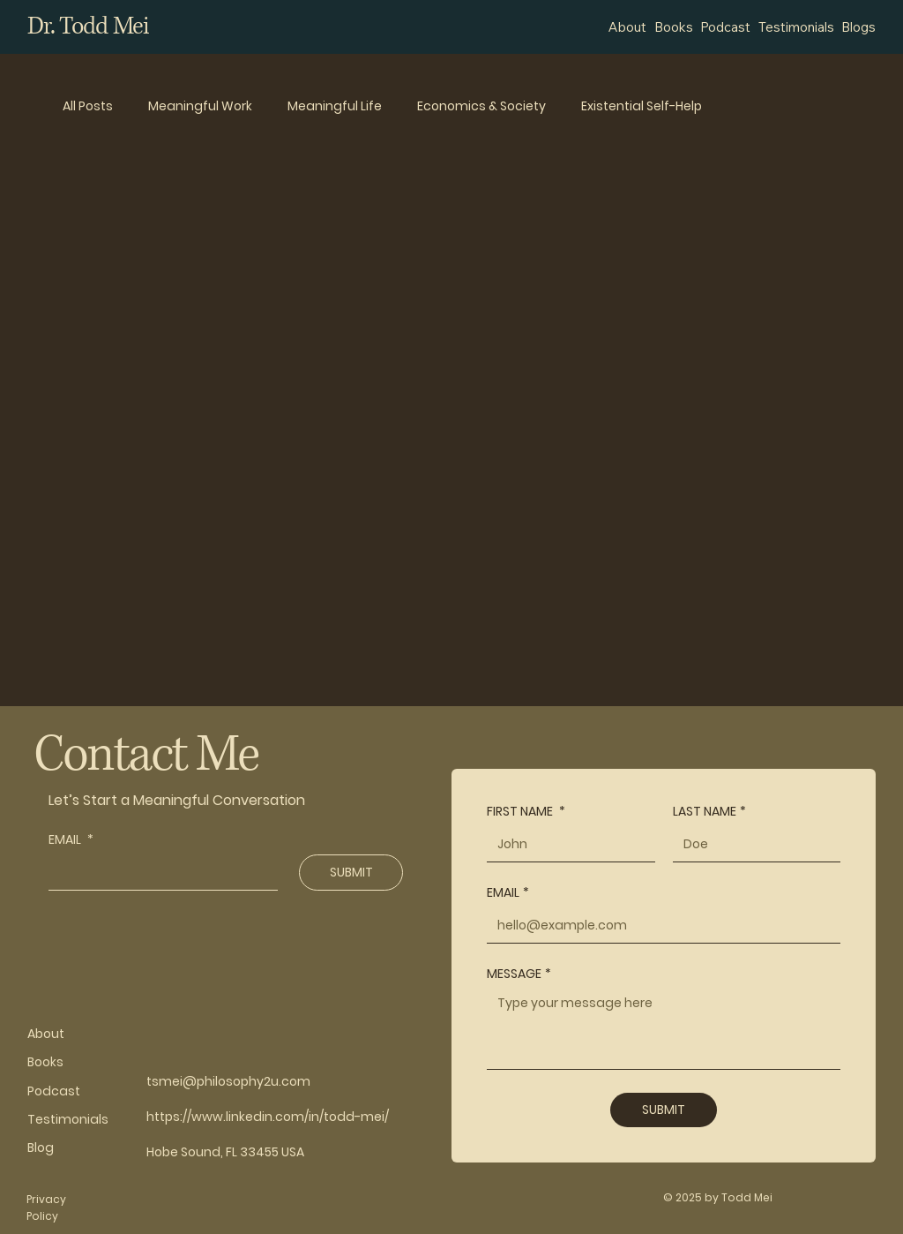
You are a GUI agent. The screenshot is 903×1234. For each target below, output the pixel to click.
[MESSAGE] (663, 1029)
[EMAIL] (158, 872)
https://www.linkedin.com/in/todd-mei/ (267, 1116)
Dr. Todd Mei (88, 26)
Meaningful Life (334, 106)
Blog (40, 1147)
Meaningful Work (200, 106)
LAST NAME (709, 811)
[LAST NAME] (752, 844)
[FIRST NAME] (566, 844)
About (45, 1033)
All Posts (88, 106)
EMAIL (71, 839)
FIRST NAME (526, 811)
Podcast (53, 1091)
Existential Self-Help (641, 106)
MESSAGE (519, 974)
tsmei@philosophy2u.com (228, 1081)
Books (45, 1062)
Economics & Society (481, 106)
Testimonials (67, 1119)
